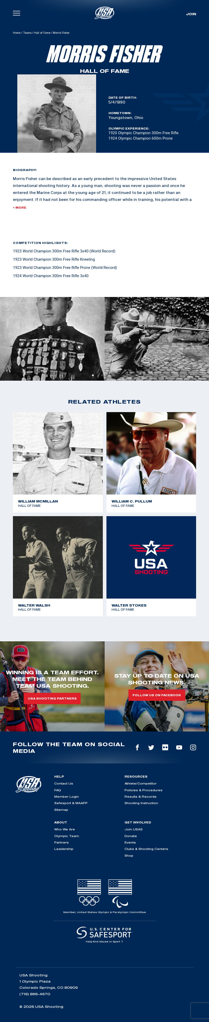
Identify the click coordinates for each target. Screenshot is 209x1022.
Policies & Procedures (143, 790)
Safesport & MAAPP (71, 803)
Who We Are (64, 829)
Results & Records (141, 796)
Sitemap (61, 809)
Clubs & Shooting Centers (146, 848)
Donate (131, 836)
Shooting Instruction (141, 803)
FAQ (57, 790)
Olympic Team (66, 836)
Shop (129, 855)
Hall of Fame (42, 32)
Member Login (66, 796)
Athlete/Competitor (141, 783)
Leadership (63, 848)
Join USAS (134, 829)
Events (130, 842)
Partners (61, 842)
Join (191, 14)
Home (16, 32)
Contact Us (63, 783)
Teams (27, 32)
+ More (19, 207)
